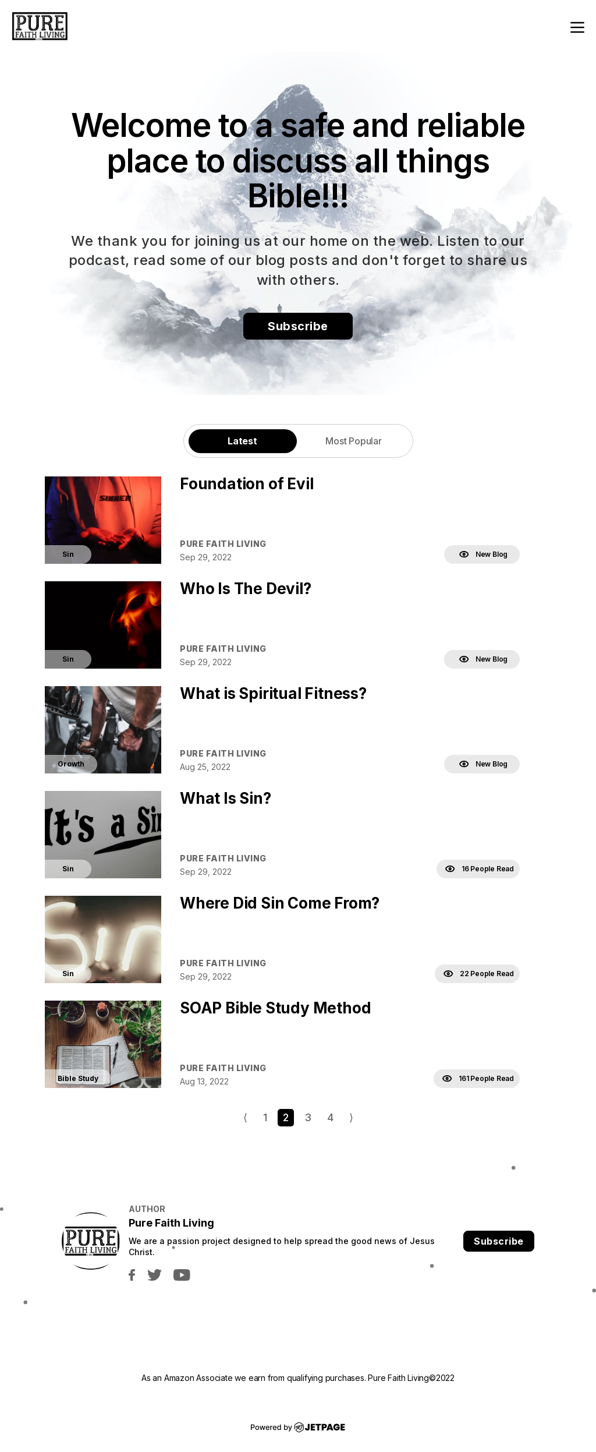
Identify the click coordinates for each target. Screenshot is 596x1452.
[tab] (243, 440)
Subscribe (298, 326)
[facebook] (132, 1274)
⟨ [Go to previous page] (245, 1117)
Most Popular (353, 441)
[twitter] (154, 1274)
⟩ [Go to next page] (351, 1117)
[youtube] (181, 1274)
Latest (242, 441)
